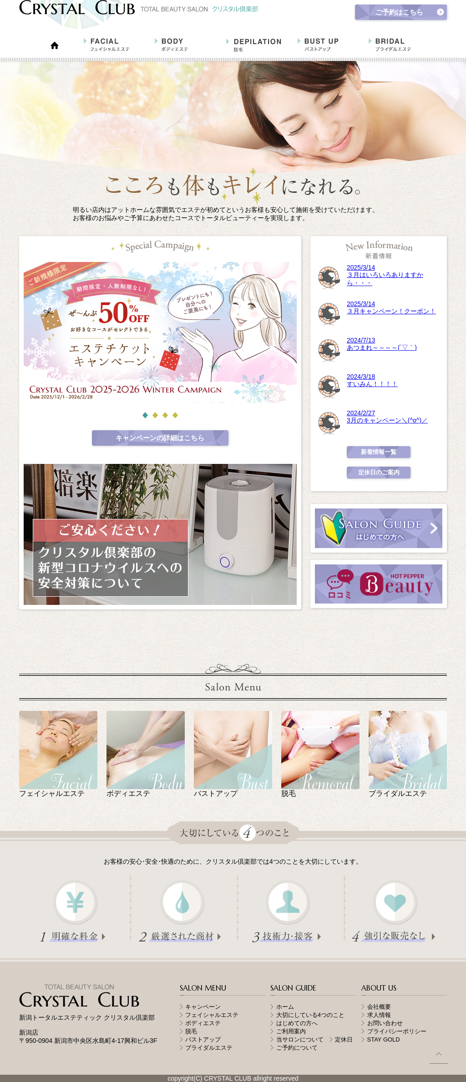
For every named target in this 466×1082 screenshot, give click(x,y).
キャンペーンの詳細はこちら (160, 438)
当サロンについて (302, 1039)
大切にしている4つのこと (310, 1015)
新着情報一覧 (378, 451)
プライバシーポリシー (396, 1031)
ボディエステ (203, 1023)
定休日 (344, 1039)
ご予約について (297, 1047)
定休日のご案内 (379, 472)
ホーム (285, 1006)
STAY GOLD (383, 1039)
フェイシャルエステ (211, 1015)
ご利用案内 (291, 1031)
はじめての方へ (297, 1023)
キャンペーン (203, 1006)
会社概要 (379, 1006)
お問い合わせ (385, 1023)
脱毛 (191, 1031)
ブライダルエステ (209, 1047)
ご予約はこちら (399, 12)
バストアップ (203, 1039)
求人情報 (379, 1015)
